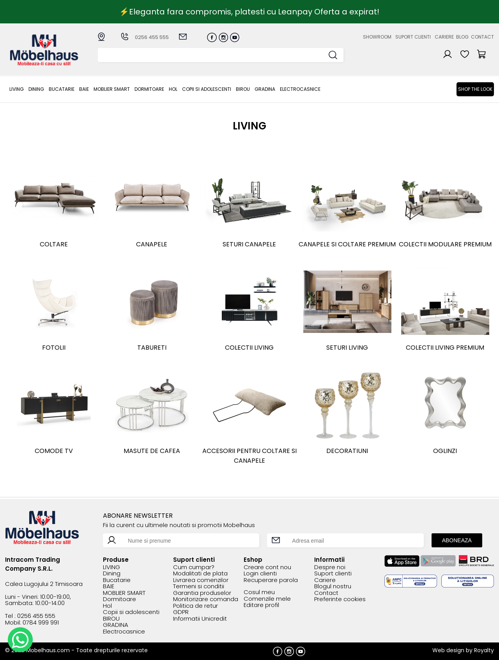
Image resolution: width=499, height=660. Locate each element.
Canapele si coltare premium (347, 244)
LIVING (16, 89)
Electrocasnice (300, 89)
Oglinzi (445, 450)
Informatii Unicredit (200, 619)
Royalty (484, 650)
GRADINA (265, 89)
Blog (462, 37)
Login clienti (260, 573)
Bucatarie (61, 89)
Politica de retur (195, 606)
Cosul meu (259, 592)
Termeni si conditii (198, 586)
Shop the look (475, 89)
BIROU (243, 89)
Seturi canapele (249, 244)
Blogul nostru (332, 586)
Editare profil (261, 605)
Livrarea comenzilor (200, 580)
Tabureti (151, 347)
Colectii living (249, 347)
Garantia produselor (202, 593)
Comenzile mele (267, 599)
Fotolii (53, 347)
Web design (448, 650)
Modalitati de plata (200, 573)
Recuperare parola (271, 580)
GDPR (181, 612)
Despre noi (329, 567)
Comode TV (54, 450)
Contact (482, 37)
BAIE (84, 89)
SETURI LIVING (347, 347)
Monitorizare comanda (205, 599)
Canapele (151, 244)
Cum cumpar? (193, 567)
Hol (173, 89)
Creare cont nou (267, 567)
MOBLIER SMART (112, 89)
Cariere (444, 37)
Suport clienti (413, 37)
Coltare (54, 244)
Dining (36, 89)
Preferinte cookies (340, 599)
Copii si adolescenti (206, 89)
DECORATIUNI (347, 450)
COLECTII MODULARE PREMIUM (445, 244)
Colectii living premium (445, 347)
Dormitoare (149, 89)
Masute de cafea (152, 450)
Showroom (377, 37)
